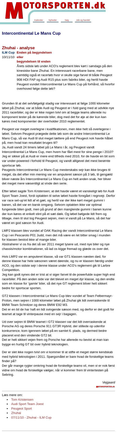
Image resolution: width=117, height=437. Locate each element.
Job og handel (83, 20)
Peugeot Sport (21, 408)
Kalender (38, 20)
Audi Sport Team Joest (27, 404)
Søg (67, 20)
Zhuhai (16, 413)
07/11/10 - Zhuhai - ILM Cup (31, 417)
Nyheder (53, 20)
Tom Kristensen (22, 399)
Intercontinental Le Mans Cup (31, 33)
